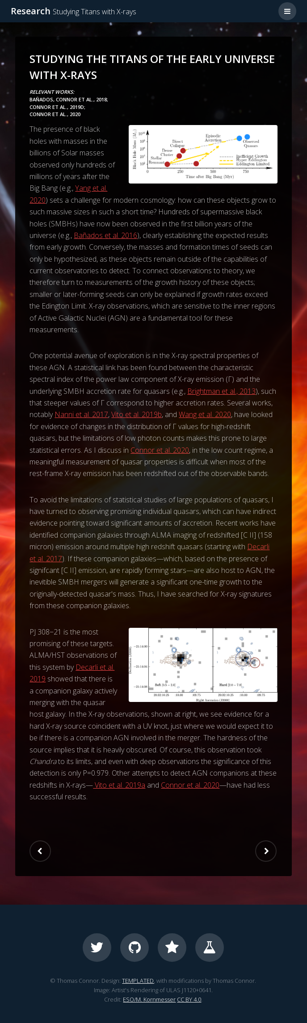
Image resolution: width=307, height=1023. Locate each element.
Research (73, 11)
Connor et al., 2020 (54, 114)
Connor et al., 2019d (56, 107)
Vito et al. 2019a (119, 785)
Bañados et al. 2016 (105, 235)
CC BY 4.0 (189, 999)
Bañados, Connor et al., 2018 (68, 99)
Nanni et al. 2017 (81, 414)
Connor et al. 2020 (159, 450)
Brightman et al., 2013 (221, 391)
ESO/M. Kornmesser (149, 999)
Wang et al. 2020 (205, 414)
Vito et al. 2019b (136, 414)
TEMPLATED (138, 981)
